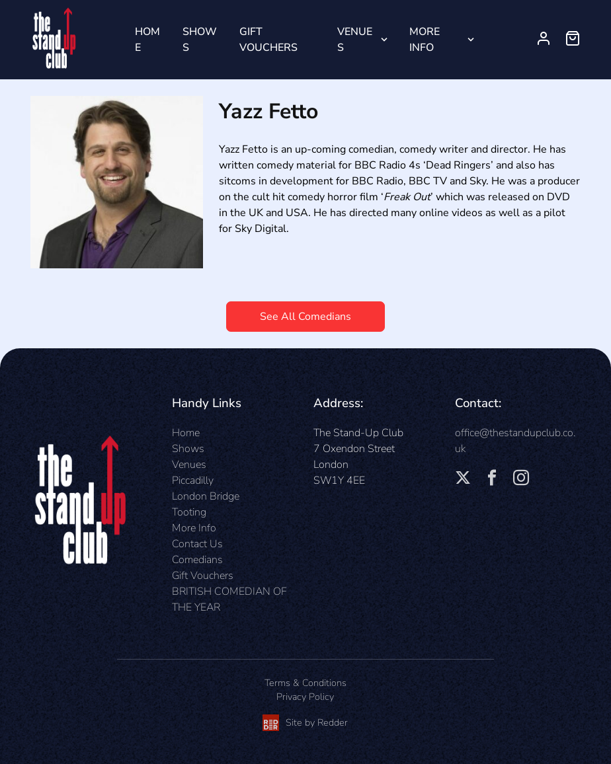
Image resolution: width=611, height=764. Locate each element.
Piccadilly (193, 480)
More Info (424, 39)
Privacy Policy (305, 696)
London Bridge (205, 496)
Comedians (197, 560)
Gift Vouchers (268, 39)
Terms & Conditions (305, 682)
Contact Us (197, 544)
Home (147, 39)
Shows (200, 39)
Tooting (189, 512)
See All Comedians (305, 316)
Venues (354, 39)
